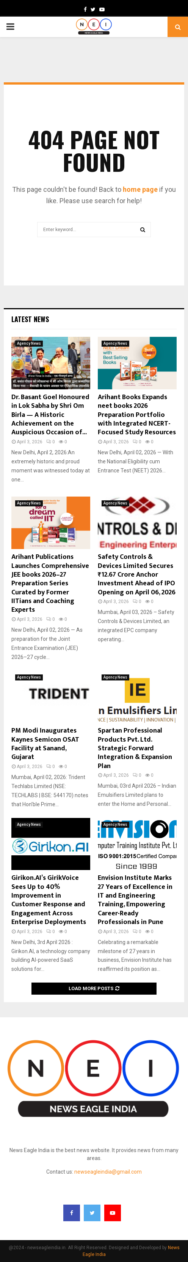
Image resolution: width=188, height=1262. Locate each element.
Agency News (29, 343)
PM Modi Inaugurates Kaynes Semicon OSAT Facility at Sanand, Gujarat (45, 744)
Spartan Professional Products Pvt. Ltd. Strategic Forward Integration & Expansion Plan (135, 748)
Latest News (30, 319)
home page (140, 189)
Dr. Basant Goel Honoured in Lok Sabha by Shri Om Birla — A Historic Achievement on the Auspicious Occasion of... (50, 415)
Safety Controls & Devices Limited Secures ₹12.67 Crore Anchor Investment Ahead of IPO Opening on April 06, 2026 (136, 574)
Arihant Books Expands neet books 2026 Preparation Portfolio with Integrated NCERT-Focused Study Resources (137, 415)
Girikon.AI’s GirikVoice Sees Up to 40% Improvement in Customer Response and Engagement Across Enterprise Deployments (48, 900)
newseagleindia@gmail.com (108, 1172)
